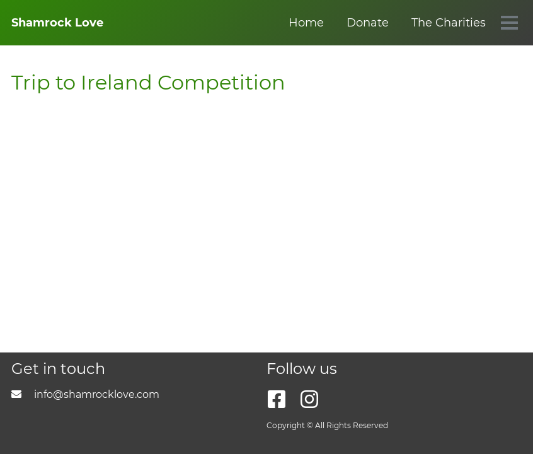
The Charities (297, 23)
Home (155, 23)
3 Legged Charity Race (421, 23)
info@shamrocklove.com (85, 394)
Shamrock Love (57, 23)
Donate (216, 23)
